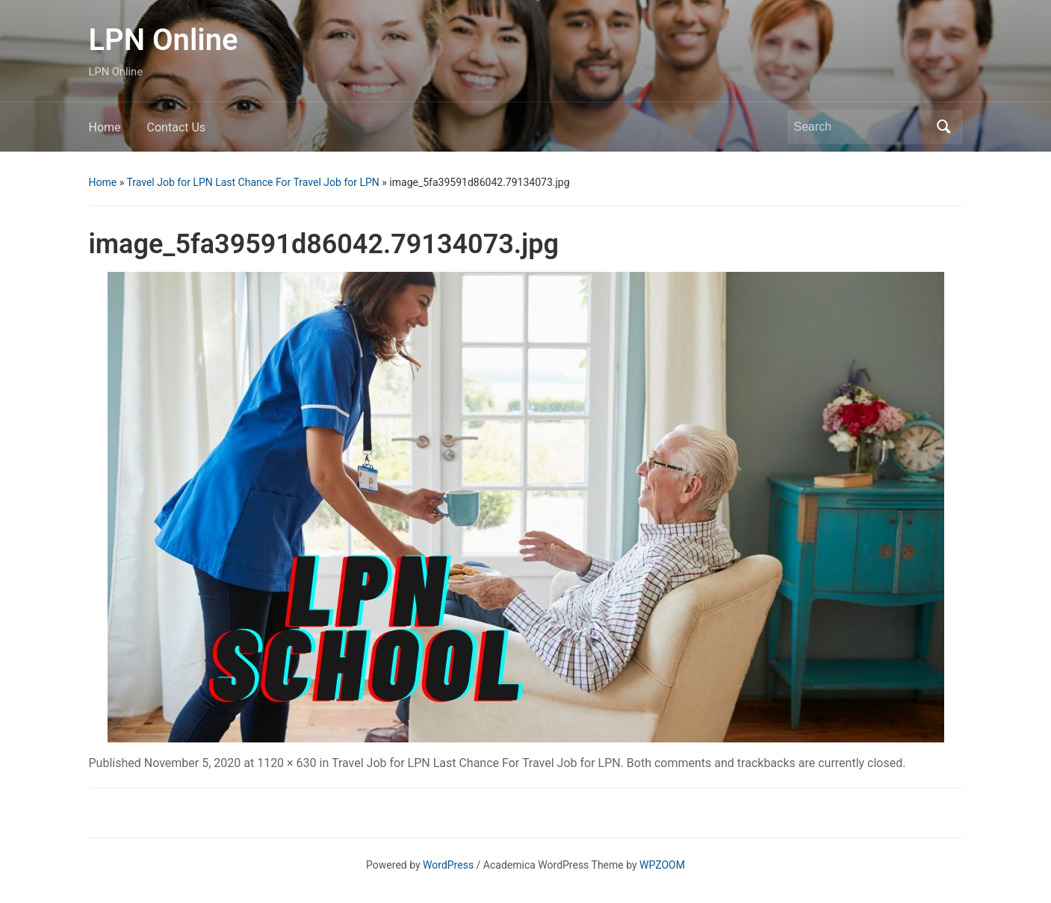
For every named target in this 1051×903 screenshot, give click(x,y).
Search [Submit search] (944, 127)
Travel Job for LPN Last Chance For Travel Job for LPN (252, 182)
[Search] (861, 127)
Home (105, 127)
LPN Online (163, 40)
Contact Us (176, 127)
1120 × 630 (286, 763)
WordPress (448, 865)
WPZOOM (662, 865)
